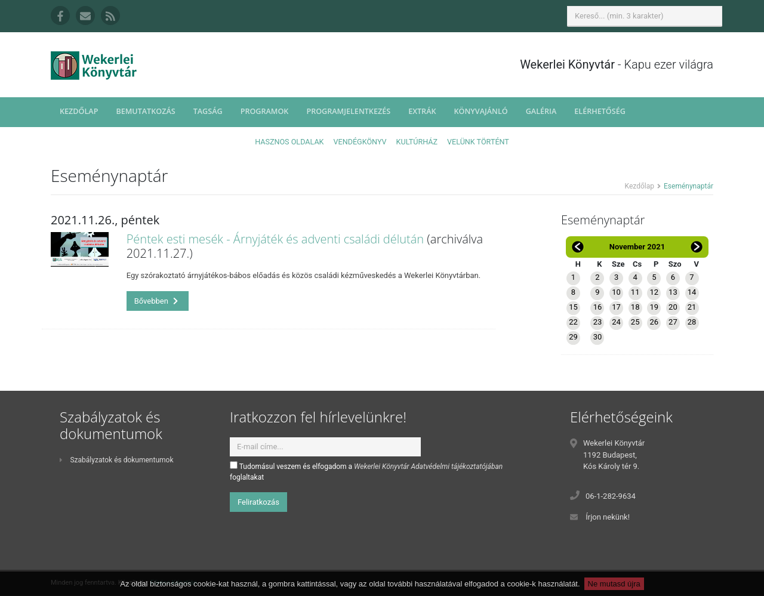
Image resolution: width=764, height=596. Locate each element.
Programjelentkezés (348, 111)
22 (573, 321)
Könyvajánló (481, 111)
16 (597, 306)
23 (597, 321)
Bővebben (156, 301)
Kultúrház (417, 141)
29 (573, 336)
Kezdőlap (79, 111)
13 (672, 292)
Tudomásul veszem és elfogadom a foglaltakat (366, 471)
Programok (265, 111)
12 (653, 292)
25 (635, 321)
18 (635, 306)
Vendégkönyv (360, 141)
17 (616, 306)
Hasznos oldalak (289, 141)
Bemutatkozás (145, 111)
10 (616, 292)
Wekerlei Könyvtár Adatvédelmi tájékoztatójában (428, 466)
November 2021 (637, 246)
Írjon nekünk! (608, 516)
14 (692, 292)
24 (616, 321)
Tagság (208, 111)
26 (653, 321)
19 (653, 306)
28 (692, 321)
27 (672, 321)
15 (573, 306)
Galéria (541, 111)
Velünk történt (478, 141)
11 (635, 292)
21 (692, 306)
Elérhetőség (600, 111)
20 (672, 306)
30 (597, 336)
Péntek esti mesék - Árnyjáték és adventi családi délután (275, 239)
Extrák (422, 111)
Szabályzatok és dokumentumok (116, 460)
